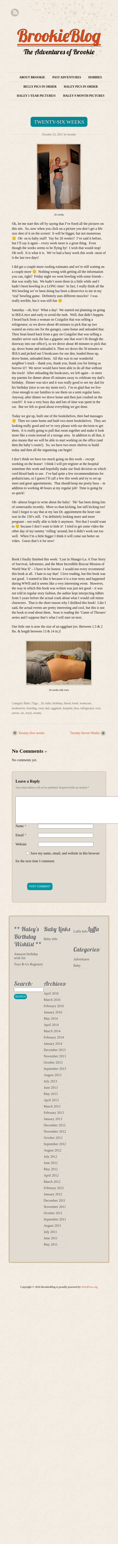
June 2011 (51, 1243)
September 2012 (55, 1149)
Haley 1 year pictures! (36, 95)
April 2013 (51, 1105)
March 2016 (52, 1005)
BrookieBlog (59, 35)
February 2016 (54, 1011)
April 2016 (51, 998)
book (75, 703)
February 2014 (54, 1042)
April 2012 (51, 1180)
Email (21, 840)
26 (42, 703)
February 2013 (54, 1118)
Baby (27, 703)
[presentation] (48, 877)
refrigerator (87, 708)
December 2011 (54, 1206)
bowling (32, 708)
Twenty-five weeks (31, 733)
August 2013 (52, 1080)
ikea (76, 708)
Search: (23, 988)
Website (21, 849)
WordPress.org (89, 1292)
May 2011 (51, 1249)
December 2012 (55, 1130)
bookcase (85, 703)
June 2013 (51, 1093)
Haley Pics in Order (81, 86)
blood (67, 703)
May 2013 (51, 1099)
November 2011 (55, 1212)
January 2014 (53, 1049)
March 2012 (52, 1187)
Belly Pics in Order (40, 86)
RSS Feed (15, 13)
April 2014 (51, 1030)
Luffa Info (80, 936)
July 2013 (50, 1086)
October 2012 (53, 1143)
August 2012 (52, 1155)
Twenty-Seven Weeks (85, 733)
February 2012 (54, 1193)
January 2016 (53, 1017)
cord (40, 708)
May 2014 (51, 1024)
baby (48, 703)
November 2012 (55, 1137)
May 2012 (51, 1174)
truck (29, 713)
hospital (67, 708)
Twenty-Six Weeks (59, 122)
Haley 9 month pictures (83, 95)
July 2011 (50, 1237)
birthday (57, 703)
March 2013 (52, 1111)
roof (97, 708)
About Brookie (32, 77)
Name (21, 831)
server (15, 713)
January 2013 (53, 1124)
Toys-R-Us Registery (28, 969)
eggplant (56, 708)
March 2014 (52, 1036)
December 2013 (55, 1055)
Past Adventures (66, 77)
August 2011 (52, 1231)
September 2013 (55, 1074)
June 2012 (51, 1168)
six (22, 713)
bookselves (18, 708)
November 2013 (55, 1061)
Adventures (81, 964)
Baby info (50, 944)
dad (47, 708)
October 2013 (53, 1068)
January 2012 (53, 1199)
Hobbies (95, 77)
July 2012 (50, 1162)
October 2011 (53, 1218)
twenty (37, 713)
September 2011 (55, 1224)
